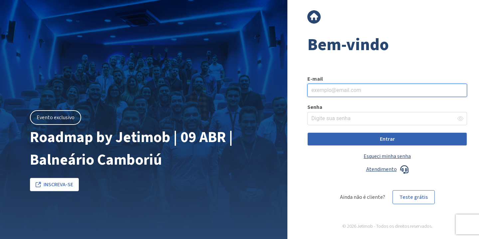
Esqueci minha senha (387, 156)
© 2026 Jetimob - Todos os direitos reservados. (387, 226)
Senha (314, 107)
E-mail (315, 79)
